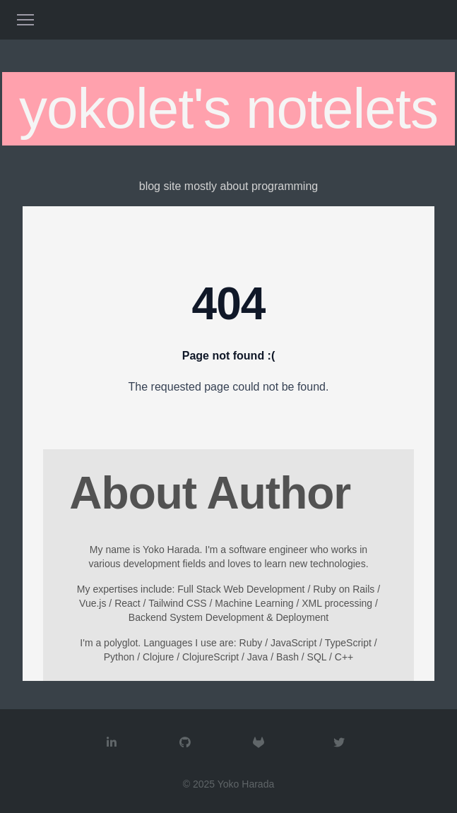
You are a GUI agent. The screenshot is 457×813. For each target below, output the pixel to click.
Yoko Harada (246, 784)
